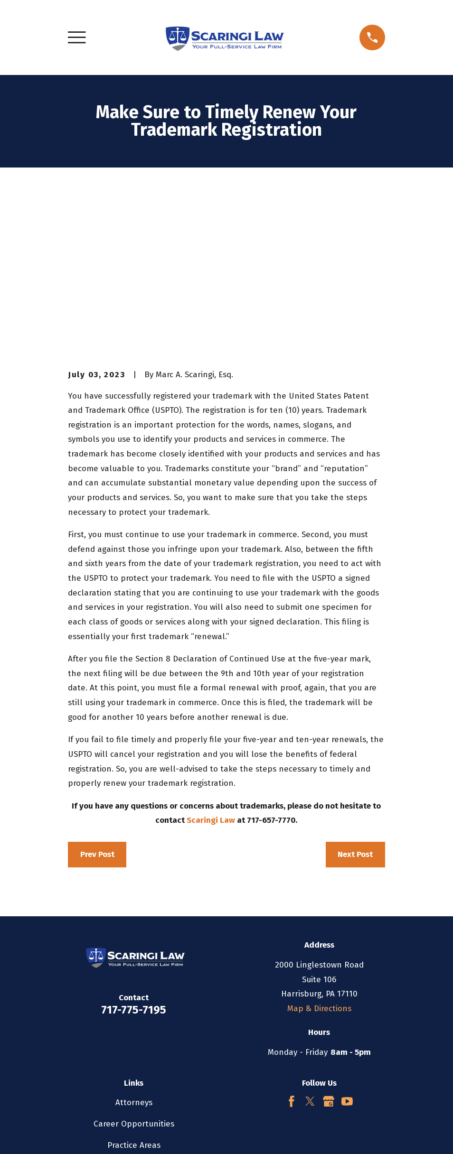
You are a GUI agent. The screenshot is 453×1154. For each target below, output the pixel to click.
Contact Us (134, 1027)
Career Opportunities (134, 963)
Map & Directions (319, 847)
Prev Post (97, 693)
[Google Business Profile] (328, 940)
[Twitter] (310, 940)
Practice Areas (133, 984)
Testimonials (134, 1005)
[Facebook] (291, 940)
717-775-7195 (133, 848)
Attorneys (133, 941)
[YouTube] (347, 940)
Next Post (355, 693)
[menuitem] (81, 1133)
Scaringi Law (211, 659)
